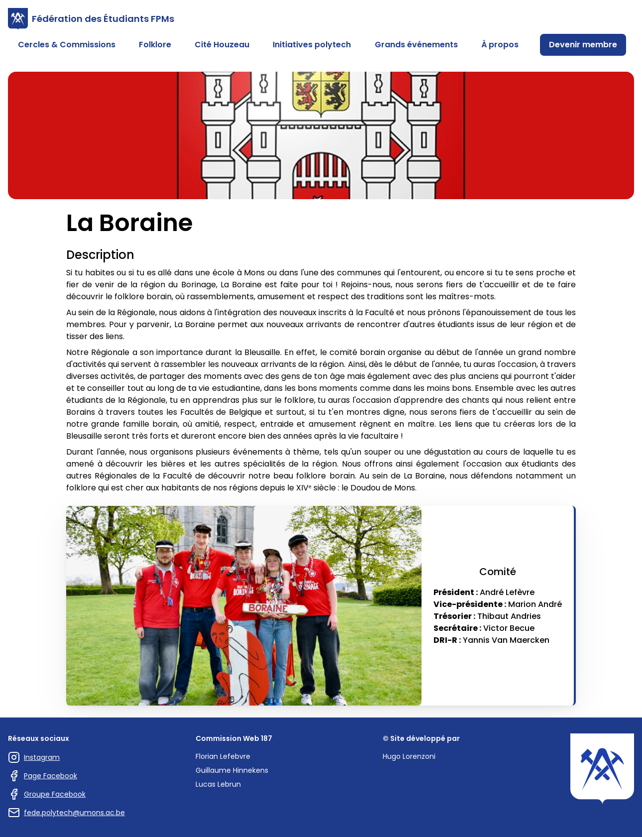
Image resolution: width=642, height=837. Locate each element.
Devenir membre (583, 44)
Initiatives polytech (312, 44)
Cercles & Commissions (66, 44)
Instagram (34, 757)
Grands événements (416, 44)
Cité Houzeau (222, 44)
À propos (500, 44)
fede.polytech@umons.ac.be (66, 813)
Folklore (155, 44)
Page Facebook (42, 776)
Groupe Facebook (47, 794)
